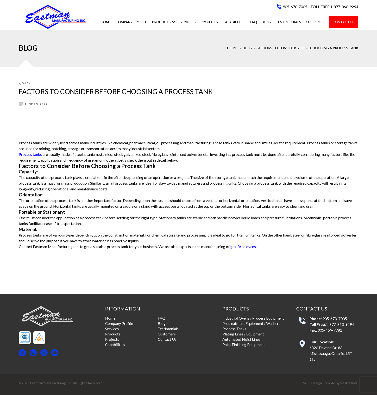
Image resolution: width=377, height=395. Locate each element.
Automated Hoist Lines (241, 339)
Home (106, 22)
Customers (316, 22)
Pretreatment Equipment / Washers (251, 323)
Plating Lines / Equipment (243, 334)
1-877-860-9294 (340, 324)
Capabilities (234, 22)
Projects (209, 22)
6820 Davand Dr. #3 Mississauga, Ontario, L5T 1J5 (330, 353)
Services (188, 22)
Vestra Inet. (349, 383)
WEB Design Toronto (319, 383)
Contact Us (344, 22)
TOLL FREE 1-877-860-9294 (334, 6)
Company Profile (131, 22)
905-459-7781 (330, 330)
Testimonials (288, 22)
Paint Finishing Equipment (243, 344)
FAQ (253, 22)
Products (163, 22)
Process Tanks (234, 328)
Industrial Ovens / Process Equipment (253, 318)
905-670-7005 (295, 6)
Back (25, 83)
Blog (266, 22)
